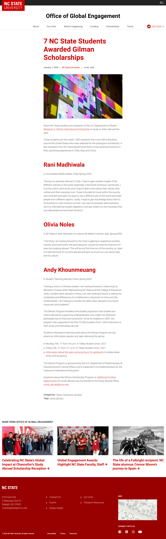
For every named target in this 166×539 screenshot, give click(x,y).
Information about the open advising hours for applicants (75, 352)
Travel (130, 26)
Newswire (68, 394)
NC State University (71, 67)
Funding (94, 26)
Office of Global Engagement (83, 16)
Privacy (62, 533)
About (36, 26)
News (59, 394)
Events (52, 502)
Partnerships (112, 26)
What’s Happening (73, 26)
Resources (73, 533)
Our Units (51, 26)
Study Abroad (56, 398)
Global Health (56, 508)
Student (78, 394)
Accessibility (51, 533)
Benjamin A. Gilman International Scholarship (67, 129)
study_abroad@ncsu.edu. (57, 384)
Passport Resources (94, 502)
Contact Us (55, 497)
